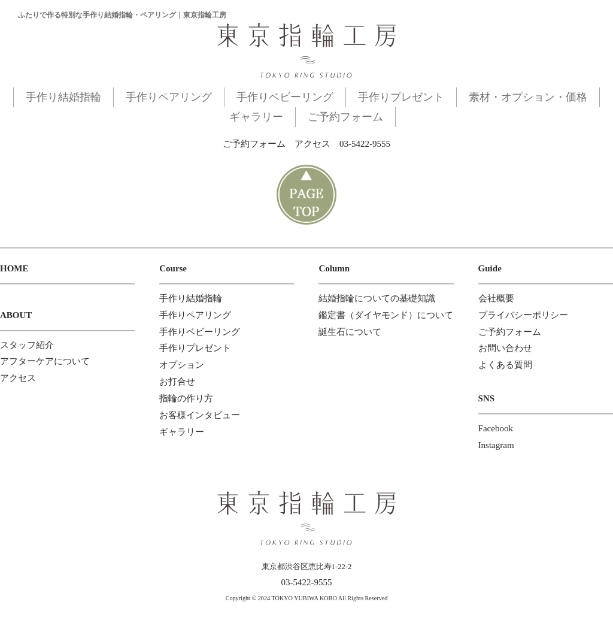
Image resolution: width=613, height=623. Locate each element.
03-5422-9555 (364, 144)
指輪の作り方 (186, 398)
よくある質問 (505, 365)
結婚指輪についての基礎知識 (376, 298)
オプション (181, 365)
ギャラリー (256, 117)
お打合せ (177, 381)
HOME (14, 268)
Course (173, 268)
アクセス (312, 144)
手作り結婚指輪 (63, 97)
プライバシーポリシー (523, 315)
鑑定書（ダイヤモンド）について (385, 315)
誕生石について (349, 332)
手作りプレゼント (401, 97)
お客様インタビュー (199, 415)
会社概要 (496, 298)
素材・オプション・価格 (528, 97)
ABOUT (16, 315)
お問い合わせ (505, 348)
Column (334, 268)
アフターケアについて (45, 361)
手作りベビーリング (284, 97)
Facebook (495, 428)
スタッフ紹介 (27, 345)
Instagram (496, 445)
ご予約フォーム (345, 117)
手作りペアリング (169, 97)
